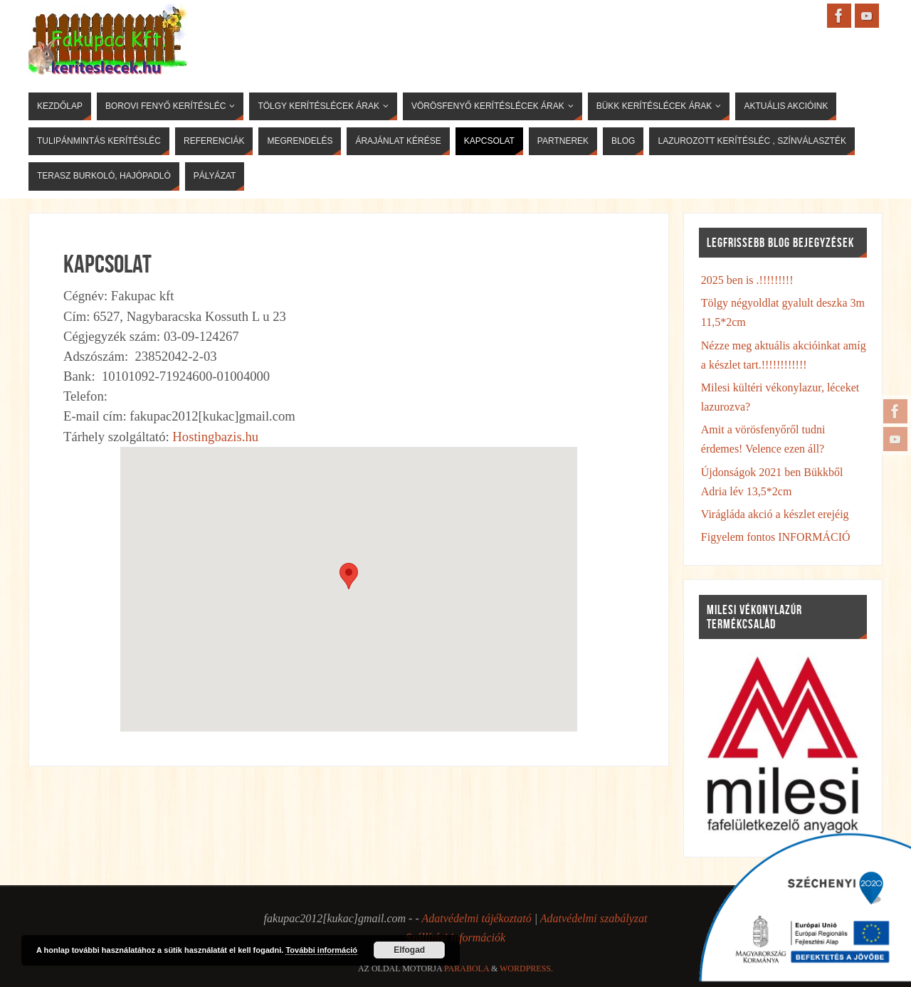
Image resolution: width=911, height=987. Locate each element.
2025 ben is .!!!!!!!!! (747, 280)
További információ (321, 950)
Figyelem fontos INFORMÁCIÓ (776, 537)
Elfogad (409, 950)
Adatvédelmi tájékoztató (476, 918)
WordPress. (526, 968)
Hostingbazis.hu (215, 436)
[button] (348, 576)
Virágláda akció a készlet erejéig (775, 514)
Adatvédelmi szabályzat (594, 918)
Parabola (466, 968)
